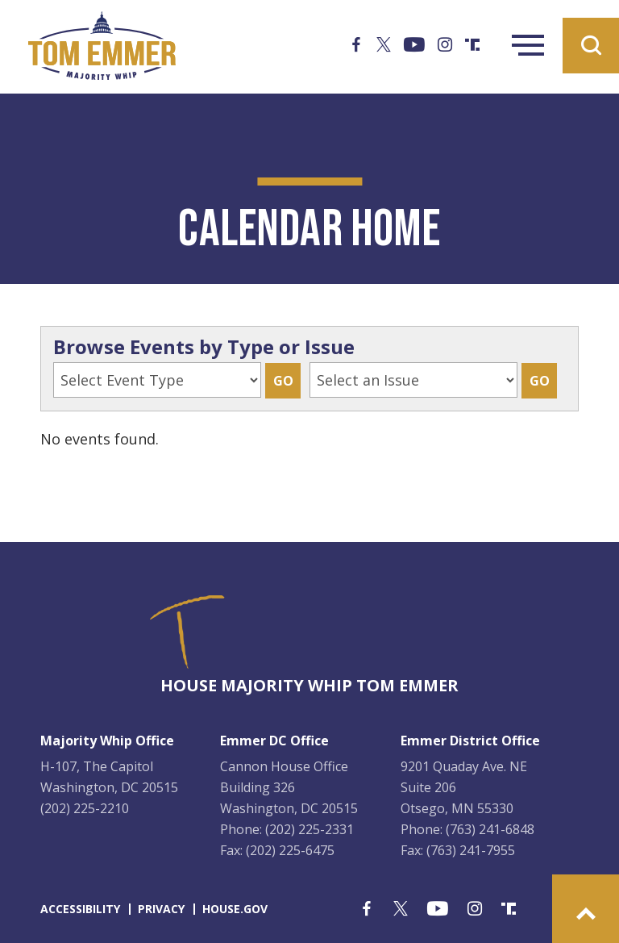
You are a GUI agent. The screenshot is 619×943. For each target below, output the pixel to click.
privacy (161, 908)
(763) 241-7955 (470, 850)
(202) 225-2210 (84, 808)
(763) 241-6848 (490, 829)
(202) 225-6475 (290, 850)
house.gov (235, 908)
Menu (528, 45)
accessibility (80, 908)
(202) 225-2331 (309, 829)
